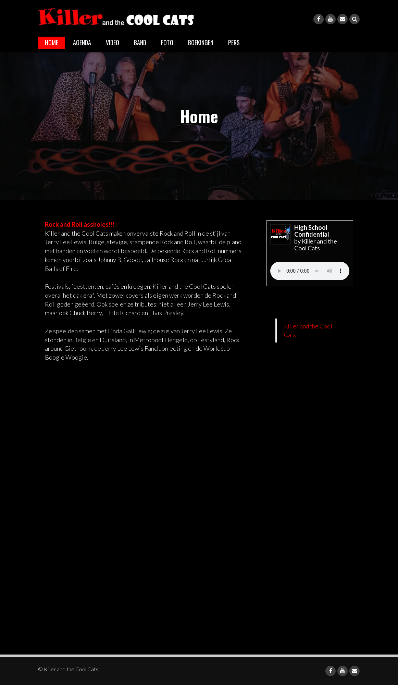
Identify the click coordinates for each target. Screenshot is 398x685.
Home (51, 42)
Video (112, 42)
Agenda (82, 42)
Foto (167, 42)
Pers (234, 42)
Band (140, 42)
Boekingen (200, 42)
